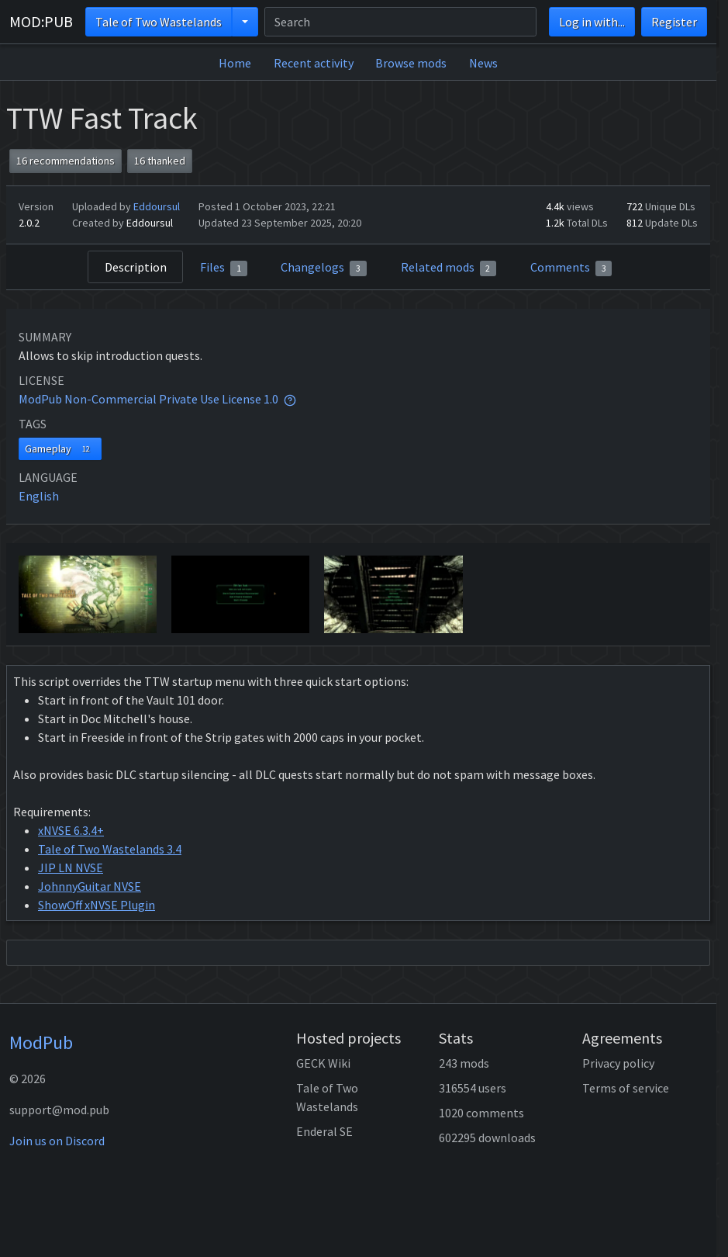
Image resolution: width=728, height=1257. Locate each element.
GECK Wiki (323, 1063)
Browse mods (411, 63)
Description (136, 267)
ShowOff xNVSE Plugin (96, 904)
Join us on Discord (57, 1140)
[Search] (400, 21)
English (39, 496)
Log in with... (592, 21)
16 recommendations (65, 161)
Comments (571, 267)
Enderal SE (324, 1131)
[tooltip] (290, 399)
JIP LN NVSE (70, 867)
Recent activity (314, 63)
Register (674, 21)
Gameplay (60, 449)
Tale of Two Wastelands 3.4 (109, 849)
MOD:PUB (41, 21)
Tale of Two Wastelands (158, 21)
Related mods (449, 267)
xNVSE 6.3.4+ (71, 830)
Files (223, 267)
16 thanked (159, 161)
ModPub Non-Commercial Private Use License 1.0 (148, 399)
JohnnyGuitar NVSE (89, 886)
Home (235, 63)
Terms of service (625, 1088)
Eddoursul (156, 206)
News (483, 63)
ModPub (41, 1042)
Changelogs (324, 267)
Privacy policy (618, 1063)
